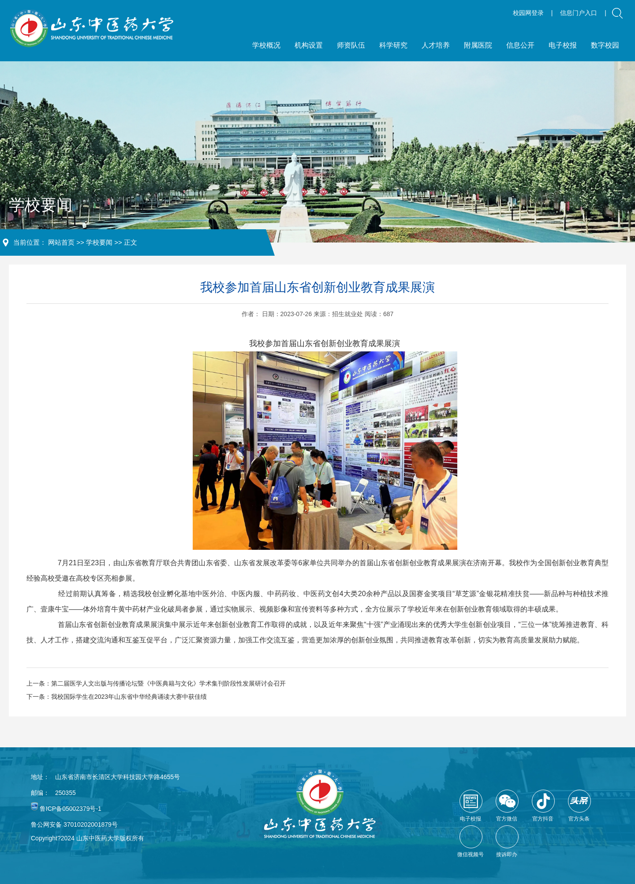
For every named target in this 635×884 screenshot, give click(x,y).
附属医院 (478, 45)
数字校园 (605, 45)
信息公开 (520, 45)
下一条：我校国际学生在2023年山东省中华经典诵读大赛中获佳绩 (116, 696)
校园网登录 (528, 12)
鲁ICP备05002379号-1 (70, 808)
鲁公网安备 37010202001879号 (74, 824)
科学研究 (393, 45)
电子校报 (563, 45)
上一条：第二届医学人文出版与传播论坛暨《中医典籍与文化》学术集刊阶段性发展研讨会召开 (156, 683)
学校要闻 (99, 242)
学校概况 (266, 45)
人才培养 (436, 45)
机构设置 (309, 45)
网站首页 (61, 242)
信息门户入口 (578, 12)
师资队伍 (351, 45)
